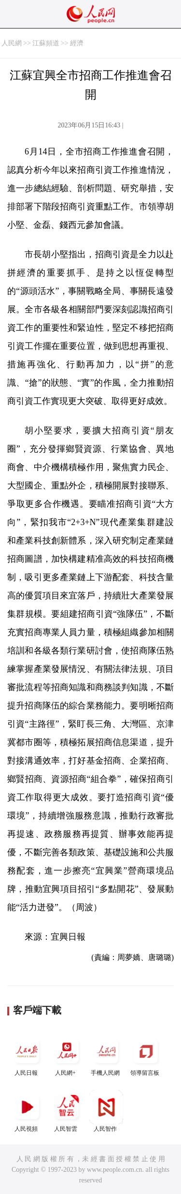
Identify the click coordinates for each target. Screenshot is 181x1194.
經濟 (77, 43)
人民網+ (67, 1055)
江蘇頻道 (45, 43)
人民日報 (27, 1055)
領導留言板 (146, 1055)
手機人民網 (106, 1055)
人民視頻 (27, 1111)
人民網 (11, 43)
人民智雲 (67, 1111)
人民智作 (106, 1111)
